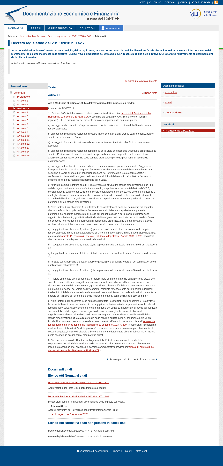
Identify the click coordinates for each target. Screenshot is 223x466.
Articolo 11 (23, 139)
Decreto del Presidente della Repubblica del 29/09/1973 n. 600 (78, 396)
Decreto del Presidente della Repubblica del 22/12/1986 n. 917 (78, 382)
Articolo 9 (22, 131)
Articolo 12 (23, 143)
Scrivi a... (171, 2)
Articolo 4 (22, 112)
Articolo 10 (23, 135)
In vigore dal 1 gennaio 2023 (71, 414)
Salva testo (151, 93)
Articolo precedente (119, 359)
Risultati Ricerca (36, 36)
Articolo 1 (22, 100)
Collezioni (87, 28)
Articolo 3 (23, 108)
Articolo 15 (23, 155)
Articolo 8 (22, 128)
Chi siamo (155, 2)
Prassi (36, 28)
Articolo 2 (22, 104)
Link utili (127, 451)
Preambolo (23, 96)
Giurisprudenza (60, 28)
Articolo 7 (22, 124)
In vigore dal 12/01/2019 (179, 130)
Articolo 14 (23, 151)
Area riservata (201, 2)
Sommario (19, 92)
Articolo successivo (144, 359)
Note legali (141, 451)
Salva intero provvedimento (142, 81)
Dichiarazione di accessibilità (92, 451)
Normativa (16, 28)
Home (142, 2)
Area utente (113, 28)
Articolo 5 (22, 116)
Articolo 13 (23, 147)
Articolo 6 (22, 120)
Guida (184, 2)
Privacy (116, 451)
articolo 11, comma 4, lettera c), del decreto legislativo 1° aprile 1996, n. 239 (101, 236)
